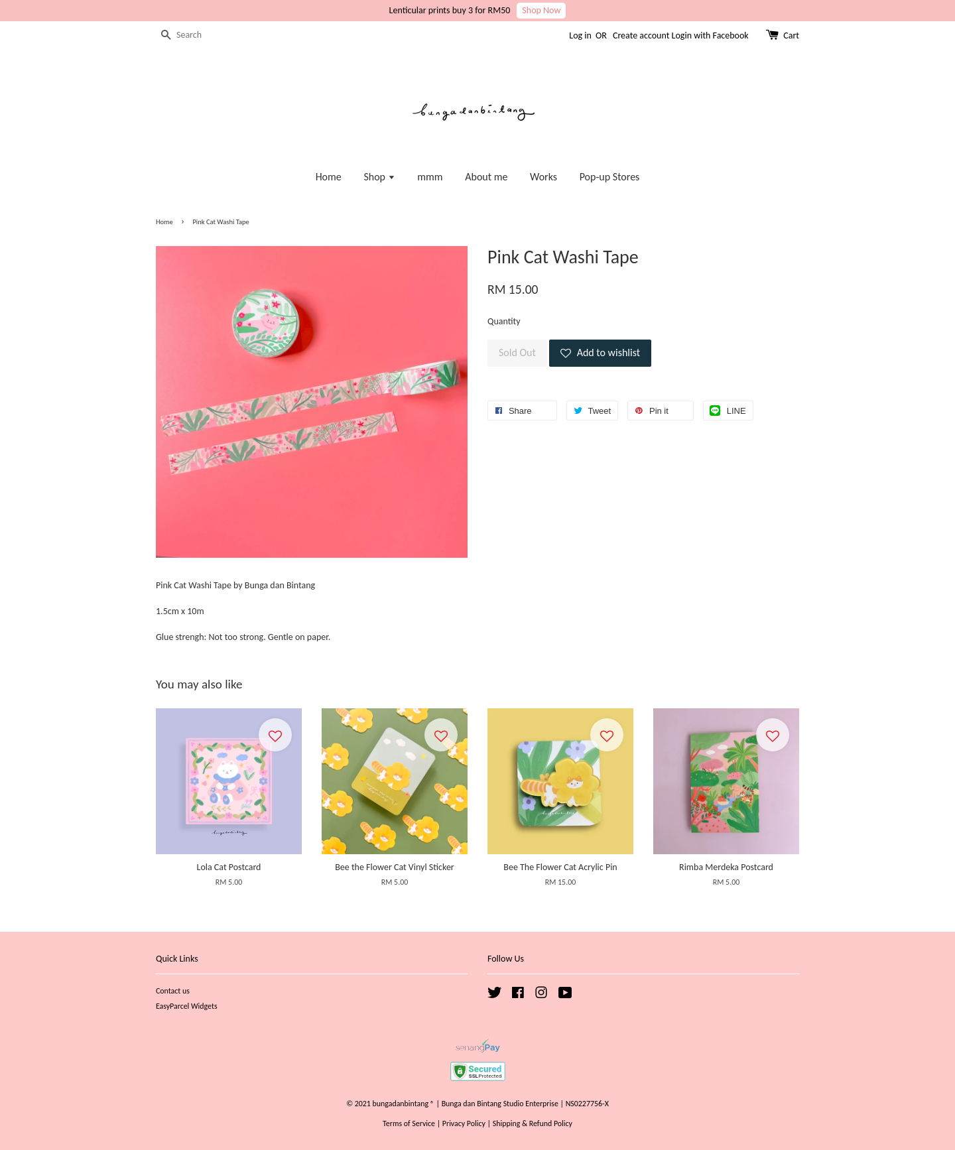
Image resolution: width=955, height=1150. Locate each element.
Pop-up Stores (610, 176)
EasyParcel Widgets (187, 1006)
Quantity (504, 321)
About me (486, 176)
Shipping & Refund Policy (532, 1123)
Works (543, 176)
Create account (641, 35)
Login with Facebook (710, 35)
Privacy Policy (463, 1123)
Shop (379, 176)
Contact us (173, 990)
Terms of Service (409, 1123)
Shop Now (541, 10)
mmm (429, 176)
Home (329, 176)
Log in (580, 35)
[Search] (195, 35)
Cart (791, 35)
